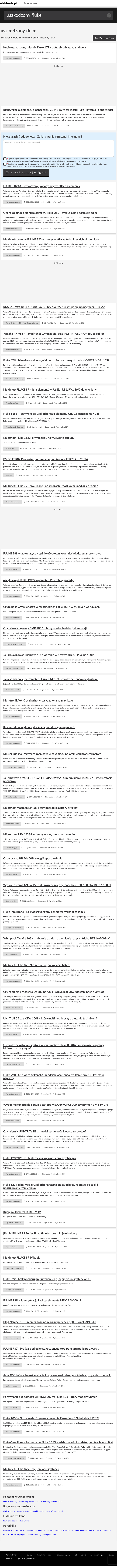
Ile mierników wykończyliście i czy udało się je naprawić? (39, 727)
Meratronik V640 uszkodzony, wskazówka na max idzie (38, 700)
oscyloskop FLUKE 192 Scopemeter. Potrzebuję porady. (38, 580)
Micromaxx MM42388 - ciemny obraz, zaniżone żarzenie (39, 834)
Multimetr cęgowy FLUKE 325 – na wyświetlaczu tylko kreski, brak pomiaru (51, 239)
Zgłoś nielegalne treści (26, 1559)
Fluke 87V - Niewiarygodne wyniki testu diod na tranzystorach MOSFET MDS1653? (56, 360)
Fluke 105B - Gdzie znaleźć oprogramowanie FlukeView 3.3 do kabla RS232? (51, 1418)
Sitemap (111, 1555)
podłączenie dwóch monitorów (51, 1511)
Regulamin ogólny (63, 1555)
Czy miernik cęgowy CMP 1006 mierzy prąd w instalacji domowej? (45, 628)
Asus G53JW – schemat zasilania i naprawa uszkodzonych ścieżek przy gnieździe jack (57, 1375)
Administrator (11, 1555)
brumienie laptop (10, 1521)
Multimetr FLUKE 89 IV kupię (21, 1257)
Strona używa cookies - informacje (89, 1555)
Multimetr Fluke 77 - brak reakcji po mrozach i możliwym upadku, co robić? (50, 486)
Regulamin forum (44, 1555)
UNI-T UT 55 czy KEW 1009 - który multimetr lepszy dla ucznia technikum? (50, 1018)
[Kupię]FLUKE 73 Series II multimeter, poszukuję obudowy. (40, 1233)
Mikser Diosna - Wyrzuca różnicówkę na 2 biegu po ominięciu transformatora (52, 754)
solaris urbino (24, 1521)
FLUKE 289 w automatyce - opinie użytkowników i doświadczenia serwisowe (52, 553)
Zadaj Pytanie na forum (104, 38)
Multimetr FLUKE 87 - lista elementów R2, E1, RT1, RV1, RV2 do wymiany (50, 389)
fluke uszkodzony (10, 1502)
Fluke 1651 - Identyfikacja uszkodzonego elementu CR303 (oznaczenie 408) (51, 413)
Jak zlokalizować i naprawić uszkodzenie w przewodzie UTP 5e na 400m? (49, 655)
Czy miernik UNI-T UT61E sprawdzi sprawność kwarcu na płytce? (44, 1131)
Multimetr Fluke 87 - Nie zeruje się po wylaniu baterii (36, 965)
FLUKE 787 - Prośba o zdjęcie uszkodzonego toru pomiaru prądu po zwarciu (51, 1348)
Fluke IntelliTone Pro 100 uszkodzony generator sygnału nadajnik (44, 911)
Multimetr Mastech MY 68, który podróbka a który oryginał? (41, 807)
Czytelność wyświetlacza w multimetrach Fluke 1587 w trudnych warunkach (51, 607)
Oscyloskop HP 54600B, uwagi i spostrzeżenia (32, 858)
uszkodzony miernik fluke (29, 1502)
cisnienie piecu (9, 1511)
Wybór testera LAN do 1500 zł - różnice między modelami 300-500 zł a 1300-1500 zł (57, 885)
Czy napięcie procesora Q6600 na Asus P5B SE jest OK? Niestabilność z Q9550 (53, 991)
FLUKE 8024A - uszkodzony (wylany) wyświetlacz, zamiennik (41, 186)
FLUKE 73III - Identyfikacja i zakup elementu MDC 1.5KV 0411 (43, 1300)
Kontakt (9, 1559)
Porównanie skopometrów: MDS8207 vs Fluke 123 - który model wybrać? (50, 1396)
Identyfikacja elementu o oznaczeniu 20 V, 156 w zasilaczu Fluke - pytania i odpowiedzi (58, 109)
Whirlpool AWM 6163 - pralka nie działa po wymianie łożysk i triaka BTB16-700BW (56, 938)
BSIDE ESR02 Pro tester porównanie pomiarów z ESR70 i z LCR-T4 (45, 459)
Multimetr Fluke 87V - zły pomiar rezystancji (31, 1469)
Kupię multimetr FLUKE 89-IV (22, 1212)
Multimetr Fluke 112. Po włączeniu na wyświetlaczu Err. (38, 437)
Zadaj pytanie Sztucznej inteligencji (26, 172)
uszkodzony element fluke (51, 1502)
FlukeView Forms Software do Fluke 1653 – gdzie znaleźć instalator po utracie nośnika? (58, 1442)
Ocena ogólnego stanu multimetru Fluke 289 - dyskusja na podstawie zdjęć (50, 212)
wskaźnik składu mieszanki (27, 1511)
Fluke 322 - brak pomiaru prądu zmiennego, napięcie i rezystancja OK (47, 1279)
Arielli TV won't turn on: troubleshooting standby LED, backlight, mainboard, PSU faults (38, 1530)
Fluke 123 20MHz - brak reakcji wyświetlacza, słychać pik (39, 1158)
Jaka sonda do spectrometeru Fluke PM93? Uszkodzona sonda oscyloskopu (50, 679)
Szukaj (109, 15)
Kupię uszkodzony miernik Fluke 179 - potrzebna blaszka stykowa (44, 47)
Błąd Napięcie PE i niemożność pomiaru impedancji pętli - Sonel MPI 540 (49, 1322)
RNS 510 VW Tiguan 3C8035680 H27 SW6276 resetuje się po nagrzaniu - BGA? (54, 307)
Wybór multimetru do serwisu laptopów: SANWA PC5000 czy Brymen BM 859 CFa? (56, 1104)
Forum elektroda (30, 3)
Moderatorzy (27, 1555)
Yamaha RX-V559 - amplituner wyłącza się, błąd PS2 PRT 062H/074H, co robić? (53, 333)
